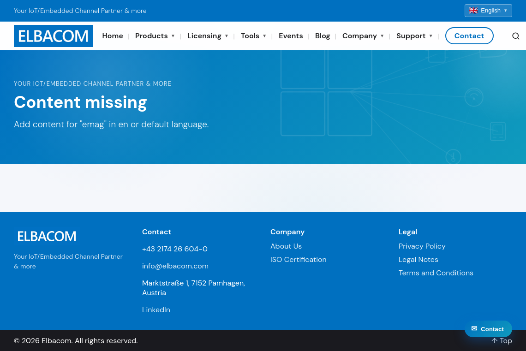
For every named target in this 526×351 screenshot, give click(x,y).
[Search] (515, 36)
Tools (254, 36)
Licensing (208, 36)
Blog (322, 36)
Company (363, 36)
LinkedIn (156, 310)
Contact (469, 36)
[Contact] (488, 335)
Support (414, 36)
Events (291, 36)
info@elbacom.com (175, 266)
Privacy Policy (422, 246)
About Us (286, 246)
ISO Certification (298, 259)
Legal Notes (418, 259)
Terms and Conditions (436, 273)
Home (112, 36)
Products (155, 36)
